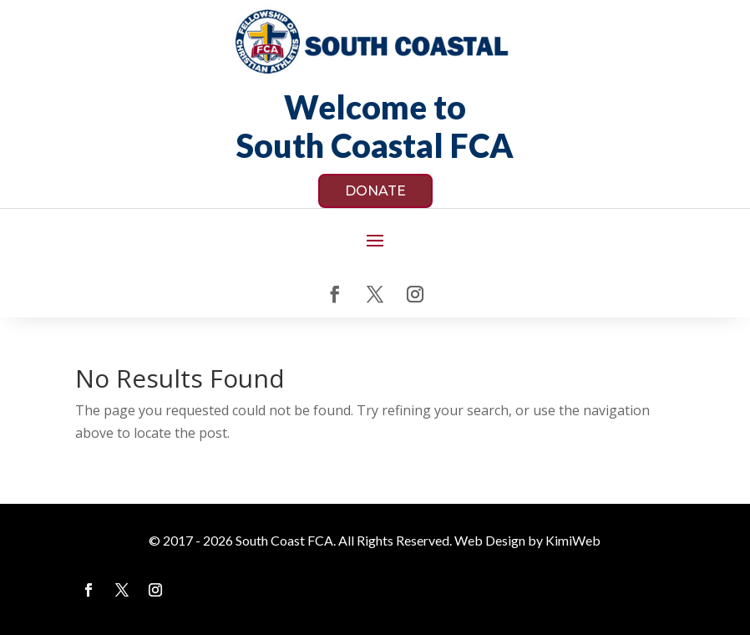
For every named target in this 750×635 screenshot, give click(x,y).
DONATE (375, 191)
